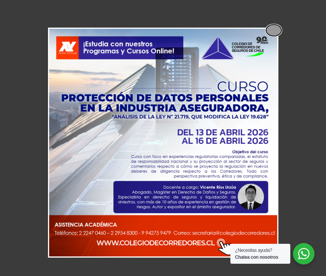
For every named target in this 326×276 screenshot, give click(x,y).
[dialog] (163, 143)
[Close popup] (273, 30)
